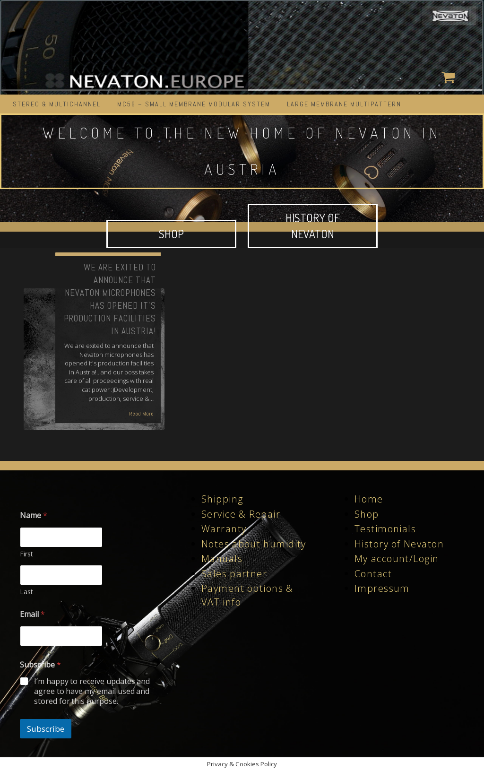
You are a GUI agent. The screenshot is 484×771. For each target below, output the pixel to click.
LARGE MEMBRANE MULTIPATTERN (344, 104)
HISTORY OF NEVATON (312, 225)
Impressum (382, 588)
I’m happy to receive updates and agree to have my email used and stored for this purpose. (92, 691)
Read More (141, 413)
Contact (373, 573)
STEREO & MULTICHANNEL (57, 104)
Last (26, 592)
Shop (366, 514)
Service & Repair (240, 514)
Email (32, 614)
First (26, 554)
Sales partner (234, 573)
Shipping (222, 499)
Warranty (223, 528)
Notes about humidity (253, 543)
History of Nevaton (399, 543)
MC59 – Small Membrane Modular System (193, 104)
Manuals (221, 558)
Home (368, 499)
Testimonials (385, 528)
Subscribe (45, 728)
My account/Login (396, 558)
